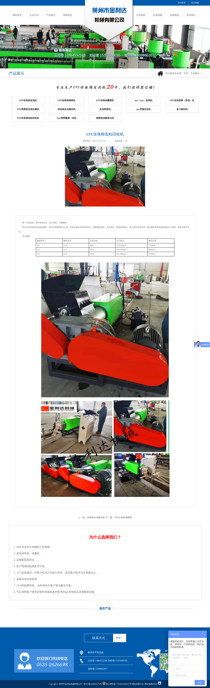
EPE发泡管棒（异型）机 (182, 100)
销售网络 (174, 15)
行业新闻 (140, 15)
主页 (186, 73)
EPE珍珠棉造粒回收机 (28, 118)
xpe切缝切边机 (143, 109)
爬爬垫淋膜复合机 (105, 118)
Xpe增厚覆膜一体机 (66, 118)
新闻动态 (67, 15)
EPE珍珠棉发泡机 (28, 100)
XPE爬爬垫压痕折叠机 (28, 109)
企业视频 (157, 15)
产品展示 (50, 15)
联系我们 (191, 15)
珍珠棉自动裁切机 (67, 109)
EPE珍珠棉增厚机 (66, 100)
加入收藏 (195, 3)
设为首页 (181, 3)
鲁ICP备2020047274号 (93, 684)
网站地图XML (138, 684)
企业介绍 (34, 15)
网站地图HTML (151, 684)
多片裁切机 (182, 109)
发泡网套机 (105, 109)
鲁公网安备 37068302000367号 (117, 684)
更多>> (119, 638)
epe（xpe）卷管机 (143, 100)
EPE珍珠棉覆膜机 (105, 100)
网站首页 (17, 15)
